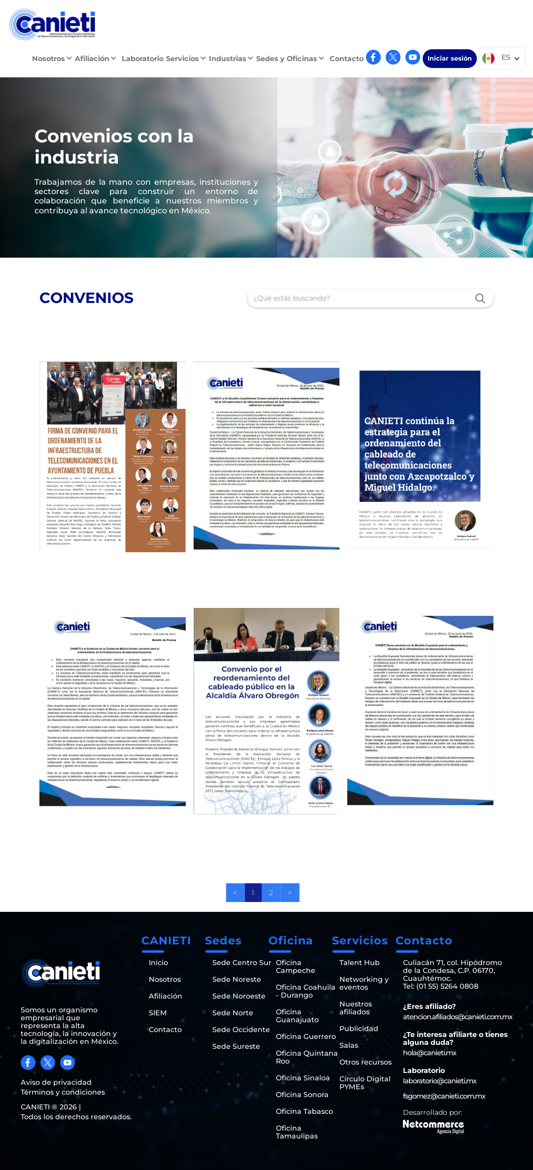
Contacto (347, 58)
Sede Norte (232, 1013)
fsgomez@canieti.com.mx (444, 1096)
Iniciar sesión (450, 58)
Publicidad (358, 1029)
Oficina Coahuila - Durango (305, 991)
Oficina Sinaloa (303, 1078)
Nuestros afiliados (355, 1008)
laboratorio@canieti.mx (439, 1081)
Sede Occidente (241, 1030)
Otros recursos (365, 1062)
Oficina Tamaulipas (297, 1132)
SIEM (158, 1013)
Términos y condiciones (63, 1092)
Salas (348, 1045)
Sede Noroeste (239, 996)
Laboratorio (143, 58)
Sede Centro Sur (241, 963)
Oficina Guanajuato (297, 1016)
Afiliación (165, 996)
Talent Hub (359, 963)
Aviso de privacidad (56, 1082)
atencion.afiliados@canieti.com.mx (457, 1017)
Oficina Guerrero (306, 1036)
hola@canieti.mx (429, 1053)
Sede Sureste (236, 1046)
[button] (53, 58)
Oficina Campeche (295, 966)
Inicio (158, 963)
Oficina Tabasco (304, 1111)
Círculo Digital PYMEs (365, 1083)
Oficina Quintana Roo (307, 1057)
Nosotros (165, 979)
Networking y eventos (364, 983)
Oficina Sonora (302, 1095)
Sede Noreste (236, 979)
